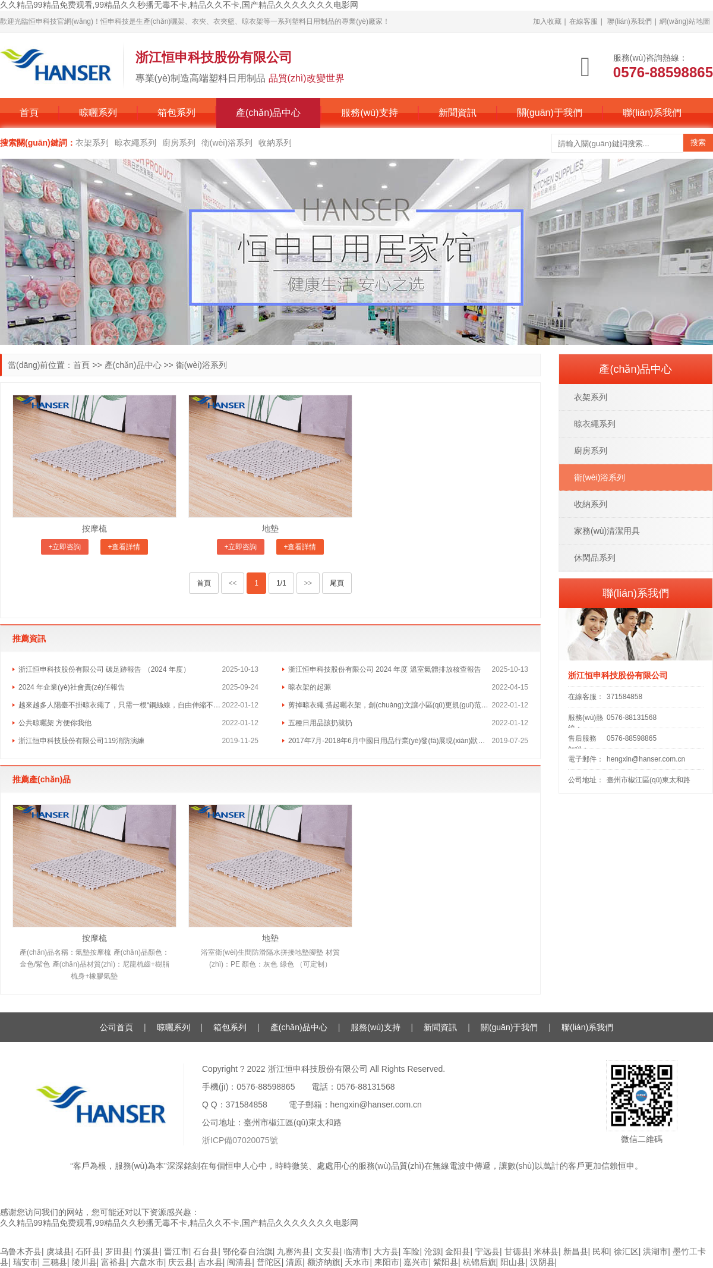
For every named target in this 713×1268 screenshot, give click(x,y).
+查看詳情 (124, 547)
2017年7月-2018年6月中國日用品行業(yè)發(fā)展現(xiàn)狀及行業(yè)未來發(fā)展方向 (390, 741)
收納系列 (275, 142)
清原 (294, 1262)
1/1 (281, 583)
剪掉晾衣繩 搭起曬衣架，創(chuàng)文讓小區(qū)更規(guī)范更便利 (390, 705)
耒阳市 (386, 1262)
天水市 (357, 1262)
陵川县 (84, 1262)
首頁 (29, 113)
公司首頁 (116, 1027)
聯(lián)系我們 (629, 21)
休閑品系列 (595, 557)
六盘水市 (147, 1262)
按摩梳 (94, 528)
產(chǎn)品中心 (268, 113)
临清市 (356, 1251)
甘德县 (516, 1251)
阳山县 (512, 1262)
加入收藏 (547, 21)
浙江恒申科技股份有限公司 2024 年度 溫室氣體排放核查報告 (384, 669)
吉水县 (210, 1262)
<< (233, 583)
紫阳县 (445, 1262)
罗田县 (117, 1251)
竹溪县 (146, 1251)
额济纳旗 (323, 1262)
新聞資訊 (457, 113)
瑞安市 (25, 1262)
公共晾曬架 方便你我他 (55, 723)
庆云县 (180, 1262)
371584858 (624, 697)
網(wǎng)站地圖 (685, 21)
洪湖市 (655, 1251)
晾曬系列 (98, 113)
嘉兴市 (415, 1262)
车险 (411, 1251)
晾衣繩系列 (135, 142)
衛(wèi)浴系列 (227, 142)
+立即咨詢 (64, 547)
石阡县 (87, 1251)
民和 (600, 1251)
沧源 (432, 1251)
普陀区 (269, 1262)
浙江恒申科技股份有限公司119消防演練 (81, 741)
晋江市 (176, 1251)
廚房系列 (178, 142)
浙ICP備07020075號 (240, 1140)
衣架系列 (92, 142)
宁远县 (487, 1251)
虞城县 (58, 1251)
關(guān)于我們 (549, 113)
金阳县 (457, 1251)
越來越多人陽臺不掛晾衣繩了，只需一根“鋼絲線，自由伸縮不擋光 (120, 705)
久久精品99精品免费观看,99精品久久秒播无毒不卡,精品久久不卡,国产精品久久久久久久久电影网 (179, 5)
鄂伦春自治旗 (248, 1251)
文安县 (327, 1251)
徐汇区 (626, 1251)
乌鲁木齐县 (21, 1251)
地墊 (270, 528)
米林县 (546, 1251)
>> (308, 583)
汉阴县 (542, 1262)
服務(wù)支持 (369, 113)
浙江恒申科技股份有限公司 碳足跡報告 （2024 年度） (104, 669)
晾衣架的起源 (309, 687)
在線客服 (583, 21)
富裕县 (113, 1262)
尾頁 (337, 583)
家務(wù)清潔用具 (607, 531)
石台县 (205, 1251)
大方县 (386, 1251)
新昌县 (575, 1251)
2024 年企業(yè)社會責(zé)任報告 (71, 687)
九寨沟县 (293, 1251)
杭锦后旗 (479, 1262)
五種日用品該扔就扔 (320, 723)
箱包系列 (176, 113)
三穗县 (54, 1262)
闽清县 (239, 1262)
